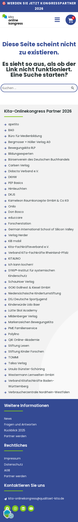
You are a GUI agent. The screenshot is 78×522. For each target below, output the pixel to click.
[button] (57, 19)
